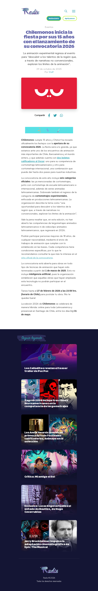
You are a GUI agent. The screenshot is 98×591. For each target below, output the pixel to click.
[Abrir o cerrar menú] (74, 11)
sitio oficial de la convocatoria (37, 257)
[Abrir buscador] (66, 11)
